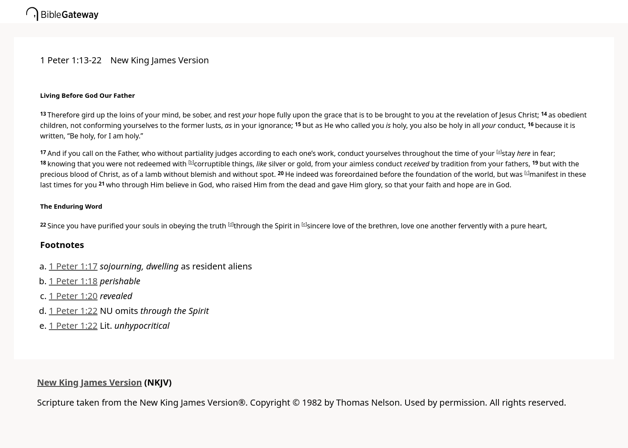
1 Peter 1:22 (73, 311)
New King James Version (89, 382)
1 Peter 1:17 (73, 266)
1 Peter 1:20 (73, 296)
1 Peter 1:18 (73, 281)
